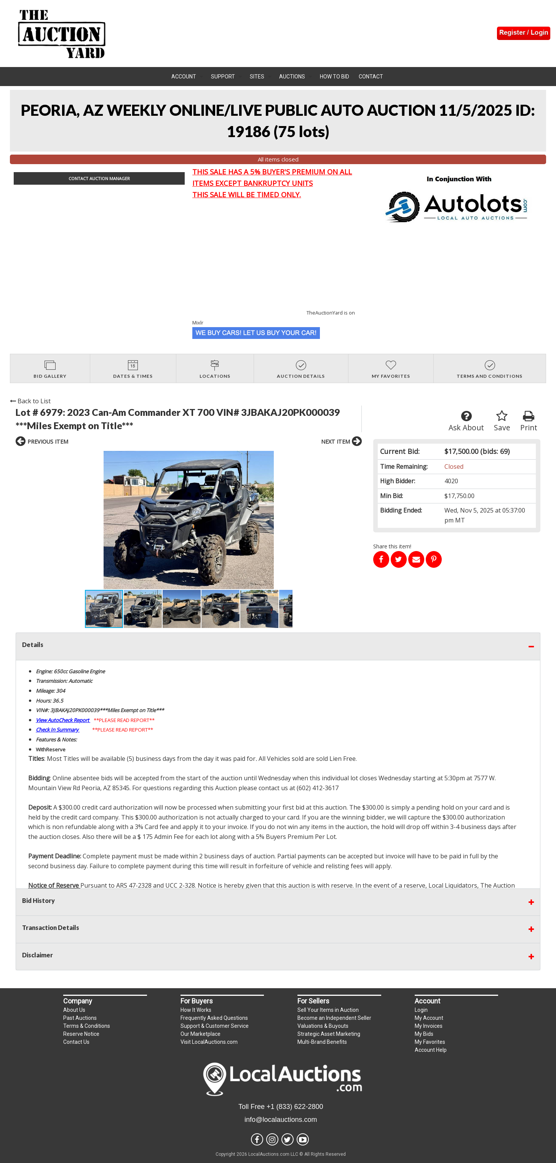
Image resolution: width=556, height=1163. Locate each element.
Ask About (466, 421)
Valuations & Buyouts (322, 1026)
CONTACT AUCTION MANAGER (99, 178)
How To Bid (334, 76)
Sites (257, 76)
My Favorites (430, 1042)
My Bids (424, 1034)
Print (528, 421)
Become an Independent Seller (334, 1018)
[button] (92, 520)
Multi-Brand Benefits (322, 1042)
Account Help (431, 1050)
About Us (74, 1010)
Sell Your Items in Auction (328, 1010)
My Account (429, 1018)
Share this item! (392, 546)
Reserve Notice (81, 1034)
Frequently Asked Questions (214, 1018)
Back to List (30, 401)
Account (183, 76)
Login (421, 1010)
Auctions (292, 76)
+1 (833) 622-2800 (295, 1106)
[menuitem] (187, 76)
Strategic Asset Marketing (328, 1034)
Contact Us (76, 1042)
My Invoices (429, 1026)
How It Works (196, 1010)
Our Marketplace (200, 1034)
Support (223, 76)
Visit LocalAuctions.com (209, 1042)
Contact (371, 76)
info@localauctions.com (280, 1119)
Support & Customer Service (215, 1026)
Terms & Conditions (86, 1026)
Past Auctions (80, 1018)
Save (502, 421)
